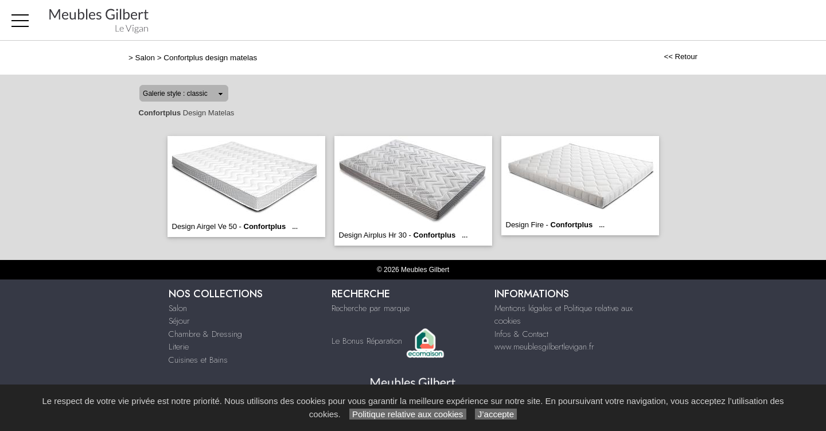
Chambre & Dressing (205, 334)
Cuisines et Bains (198, 360)
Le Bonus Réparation (367, 340)
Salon (145, 57)
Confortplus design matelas (210, 57)
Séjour (179, 320)
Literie (179, 346)
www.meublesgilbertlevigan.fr (544, 346)
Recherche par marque (371, 308)
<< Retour (681, 56)
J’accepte (496, 414)
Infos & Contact (521, 334)
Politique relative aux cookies (408, 414)
